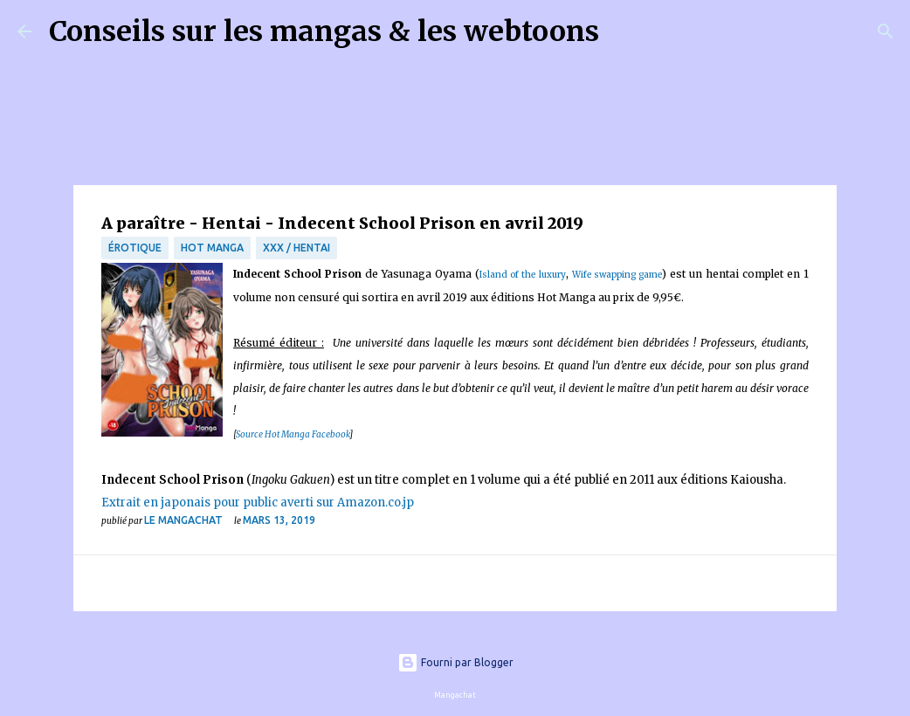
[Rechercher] (623, 31)
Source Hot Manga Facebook (292, 434)
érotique (135, 247)
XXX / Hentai (296, 247)
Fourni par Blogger (455, 662)
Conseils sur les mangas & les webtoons (324, 31)
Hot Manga (212, 247)
